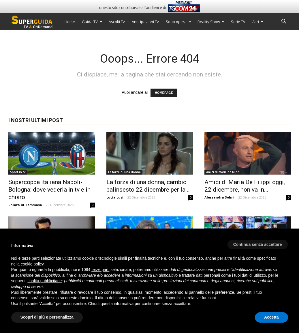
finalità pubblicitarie (44, 280)
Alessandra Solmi (219, 197)
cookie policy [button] (32, 264)
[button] (284, 22)
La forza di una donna (124, 172)
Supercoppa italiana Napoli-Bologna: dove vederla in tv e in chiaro (49, 190)
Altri (258, 21)
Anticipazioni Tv (145, 21)
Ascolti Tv (117, 21)
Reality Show (211, 21)
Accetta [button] (271, 317)
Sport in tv (17, 172)
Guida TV (92, 21)
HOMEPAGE (164, 92)
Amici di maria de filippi (223, 172)
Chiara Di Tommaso (25, 205)
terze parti (100, 269)
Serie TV (238, 21)
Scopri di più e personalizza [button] (47, 317)
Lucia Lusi (114, 197)
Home (70, 21)
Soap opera (178, 21)
